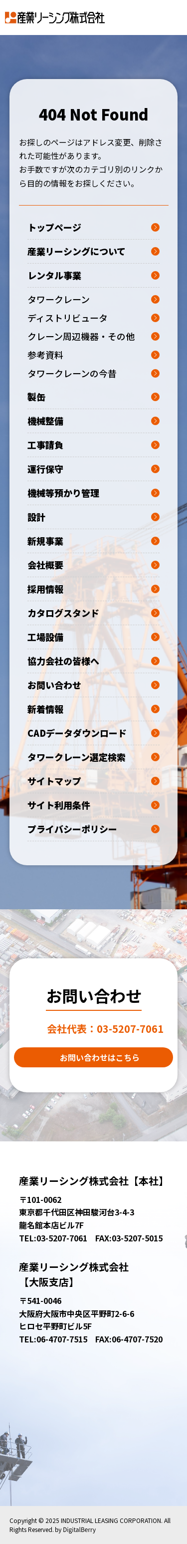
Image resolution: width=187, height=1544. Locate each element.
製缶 (93, 396)
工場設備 (93, 636)
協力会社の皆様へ (93, 660)
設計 (93, 516)
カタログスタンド (93, 612)
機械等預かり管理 (93, 492)
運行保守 (93, 468)
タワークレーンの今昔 (93, 373)
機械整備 (93, 420)
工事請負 (93, 444)
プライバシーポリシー (93, 828)
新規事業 (93, 540)
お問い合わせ (93, 684)
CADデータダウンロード (93, 732)
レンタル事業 (93, 275)
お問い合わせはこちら (100, 1057)
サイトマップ (93, 780)
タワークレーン (93, 299)
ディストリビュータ (93, 317)
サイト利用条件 (93, 804)
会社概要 (93, 564)
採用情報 (93, 588)
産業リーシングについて (93, 251)
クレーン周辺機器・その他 (93, 336)
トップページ (93, 227)
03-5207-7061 (105, 1028)
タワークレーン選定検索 (93, 756)
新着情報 (93, 708)
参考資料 (93, 354)
